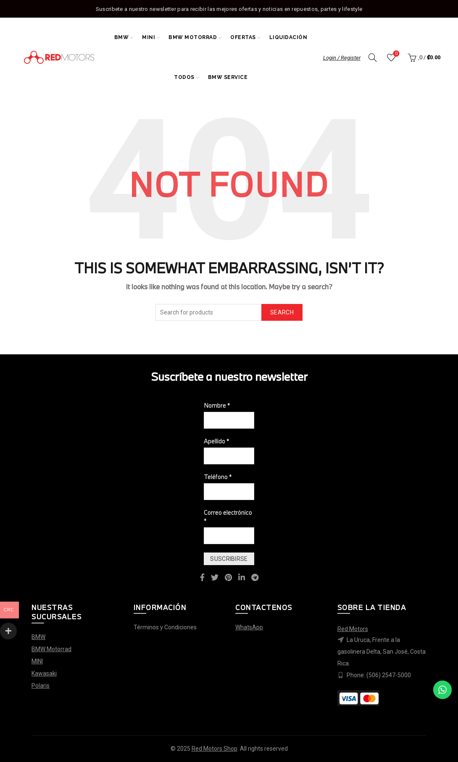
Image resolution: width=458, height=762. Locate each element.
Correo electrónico (228, 516)
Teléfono (218, 477)
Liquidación (288, 37)
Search (282, 312)
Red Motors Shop (214, 748)
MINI (148, 37)
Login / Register (342, 58)
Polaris (41, 685)
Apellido (216, 441)
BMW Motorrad (192, 37)
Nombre (217, 405)
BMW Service (228, 77)
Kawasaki (44, 673)
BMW (121, 37)
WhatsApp (249, 627)
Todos (184, 77)
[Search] (372, 57)
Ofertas (243, 37)
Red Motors (352, 629)
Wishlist (395, 54)
